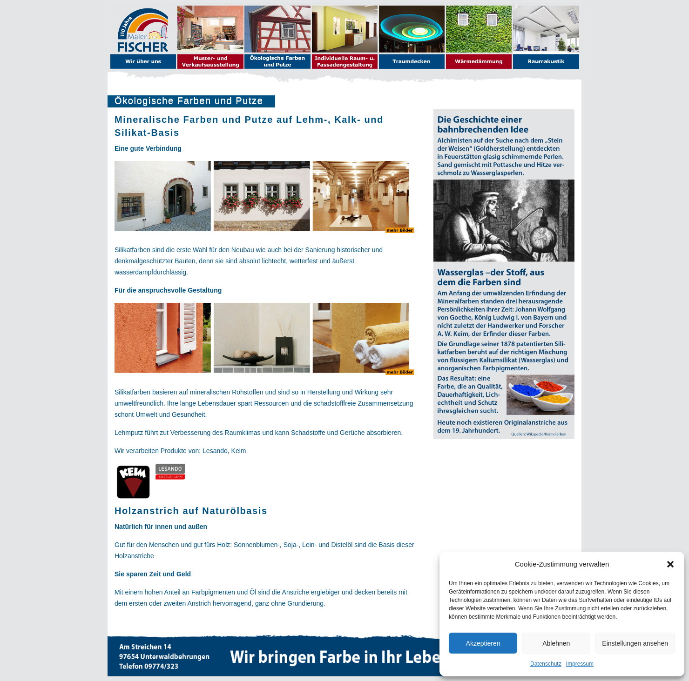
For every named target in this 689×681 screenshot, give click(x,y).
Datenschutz (545, 664)
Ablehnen (556, 643)
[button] (670, 564)
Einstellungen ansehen (635, 643)
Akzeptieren (483, 643)
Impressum (580, 664)
